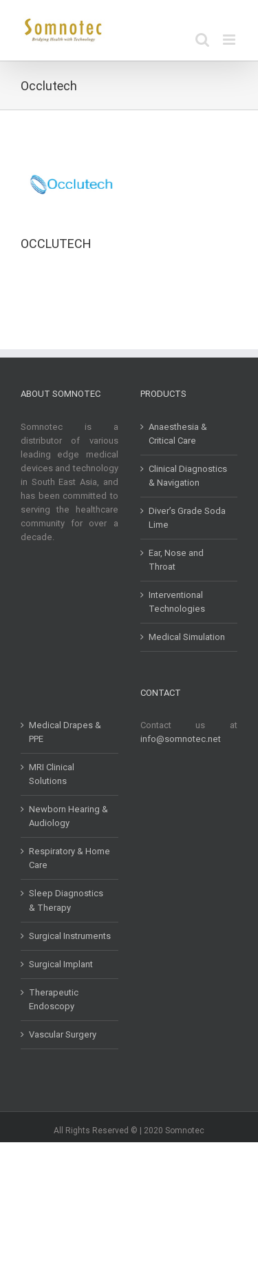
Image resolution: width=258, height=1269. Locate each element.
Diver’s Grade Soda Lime (187, 518)
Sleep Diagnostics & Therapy (66, 900)
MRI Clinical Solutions (51, 774)
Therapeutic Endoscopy (53, 999)
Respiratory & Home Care (69, 858)
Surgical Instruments (70, 936)
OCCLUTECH (56, 243)
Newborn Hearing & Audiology (68, 816)
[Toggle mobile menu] (230, 39)
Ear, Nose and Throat (176, 560)
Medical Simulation (187, 637)
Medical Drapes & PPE (65, 732)
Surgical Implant (61, 964)
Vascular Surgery (62, 1034)
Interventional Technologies (177, 602)
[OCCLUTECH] (71, 154)
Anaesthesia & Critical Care (178, 434)
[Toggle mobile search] (202, 39)
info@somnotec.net (180, 739)
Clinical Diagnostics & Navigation (188, 476)
